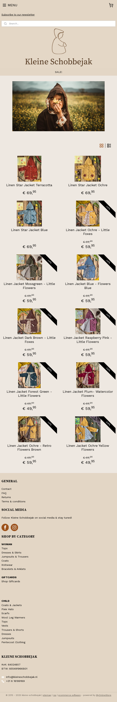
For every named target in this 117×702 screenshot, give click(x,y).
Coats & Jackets (11, 605)
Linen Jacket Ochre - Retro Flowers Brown (29, 448)
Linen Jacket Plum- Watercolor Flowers (88, 394)
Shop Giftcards (10, 581)
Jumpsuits (7, 638)
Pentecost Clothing (13, 642)
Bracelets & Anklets (13, 568)
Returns (6, 497)
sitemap (47, 695)
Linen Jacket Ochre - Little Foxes (88, 232)
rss (54, 695)
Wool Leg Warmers (13, 617)
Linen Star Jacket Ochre (87, 185)
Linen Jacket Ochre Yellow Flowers (87, 448)
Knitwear (7, 564)
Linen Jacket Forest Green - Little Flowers (29, 394)
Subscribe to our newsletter (18, 14)
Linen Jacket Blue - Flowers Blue (88, 286)
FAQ (3, 493)
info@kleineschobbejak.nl (21, 676)
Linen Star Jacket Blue (29, 230)
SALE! (58, 72)
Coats (5, 560)
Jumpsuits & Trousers (14, 556)
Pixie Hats (7, 609)
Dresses (6, 633)
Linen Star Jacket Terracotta (29, 185)
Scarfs (5, 613)
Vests (4, 625)
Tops (4, 548)
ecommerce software (69, 695)
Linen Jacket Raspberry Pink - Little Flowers (88, 340)
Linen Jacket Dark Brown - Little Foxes (29, 340)
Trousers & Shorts (12, 629)
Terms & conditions (13, 501)
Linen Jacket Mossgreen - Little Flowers (29, 286)
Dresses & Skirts (11, 552)
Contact (6, 488)
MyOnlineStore (103, 695)
